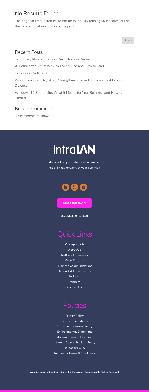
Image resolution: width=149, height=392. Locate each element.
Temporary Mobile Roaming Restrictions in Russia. (53, 59)
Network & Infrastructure (74, 271)
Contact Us (74, 287)
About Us (74, 250)
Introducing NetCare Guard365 (38, 73)
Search (128, 40)
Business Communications (74, 266)
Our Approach (74, 244)
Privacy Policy (74, 316)
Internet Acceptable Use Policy (74, 342)
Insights (74, 276)
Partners (74, 282)
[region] (101, 365)
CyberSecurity (74, 260)
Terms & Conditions (74, 321)
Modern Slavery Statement (74, 337)
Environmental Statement (74, 332)
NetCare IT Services (74, 255)
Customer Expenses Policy (74, 326)
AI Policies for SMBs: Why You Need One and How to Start (59, 66)
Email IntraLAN (74, 203)
